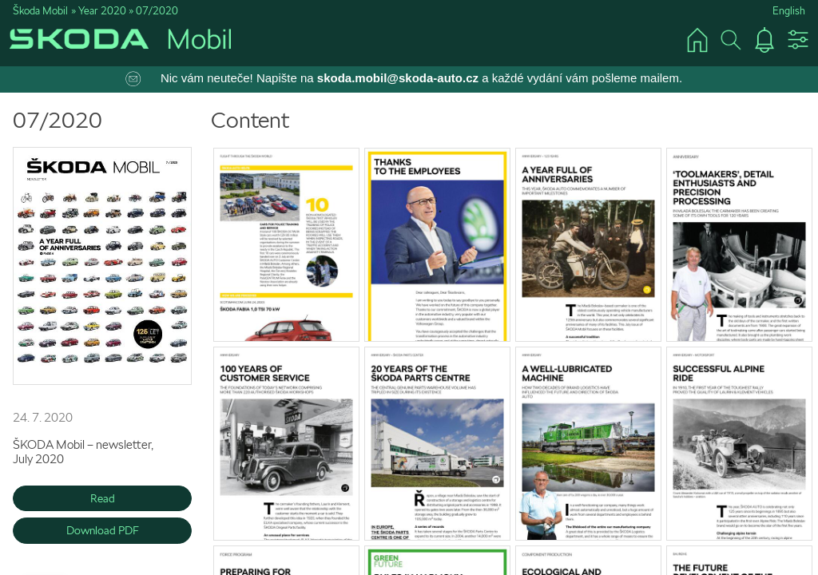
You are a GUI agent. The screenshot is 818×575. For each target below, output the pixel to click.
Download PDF (102, 530)
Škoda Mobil (40, 11)
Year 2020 (102, 11)
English (788, 11)
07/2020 (157, 11)
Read (102, 498)
